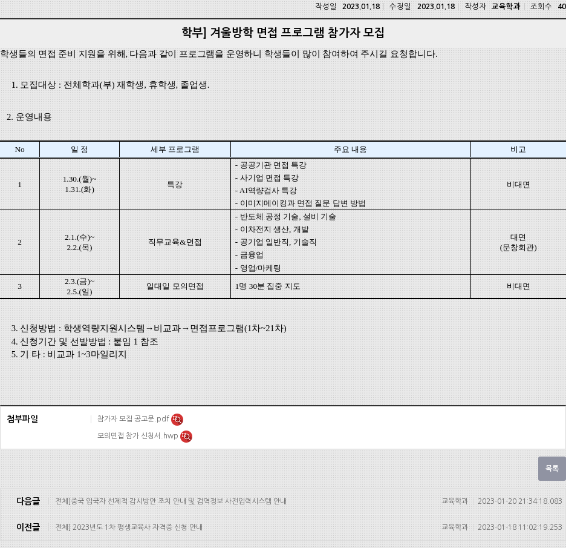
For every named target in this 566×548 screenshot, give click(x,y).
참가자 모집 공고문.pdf (134, 419)
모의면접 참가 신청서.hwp (138, 436)
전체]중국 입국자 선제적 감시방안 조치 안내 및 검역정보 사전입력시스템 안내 (308, 501)
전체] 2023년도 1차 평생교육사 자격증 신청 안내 (308, 527)
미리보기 (177, 420)
